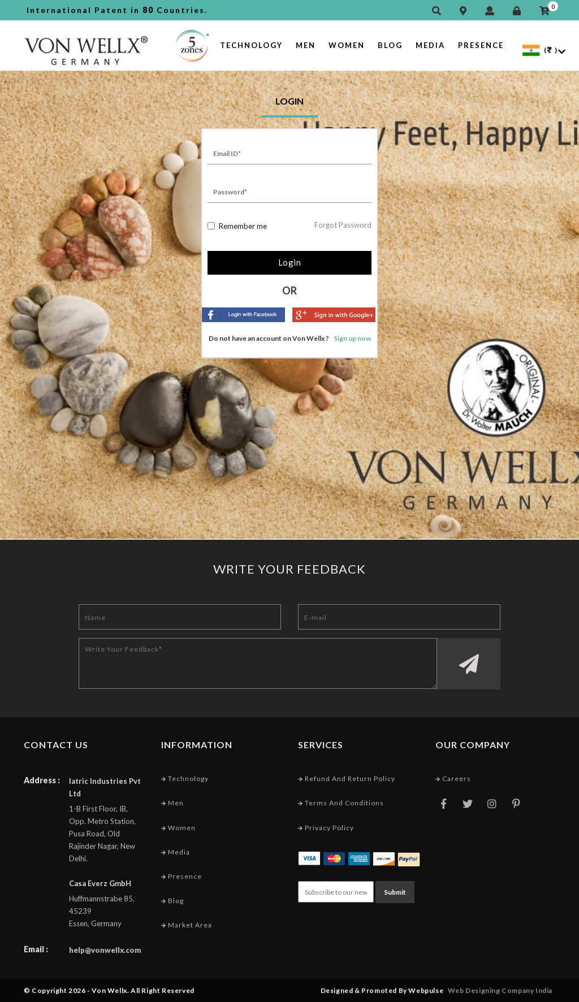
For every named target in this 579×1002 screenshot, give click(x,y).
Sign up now (352, 338)
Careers (453, 778)
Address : (42, 780)
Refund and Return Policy (346, 778)
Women (347, 45)
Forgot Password (342, 224)
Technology (251, 45)
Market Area (186, 925)
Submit (395, 892)
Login (289, 262)
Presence (481, 45)
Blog (390, 45)
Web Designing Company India (500, 990)
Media (430, 45)
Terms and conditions (341, 803)
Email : (36, 949)
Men (306, 45)
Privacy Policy (326, 827)
